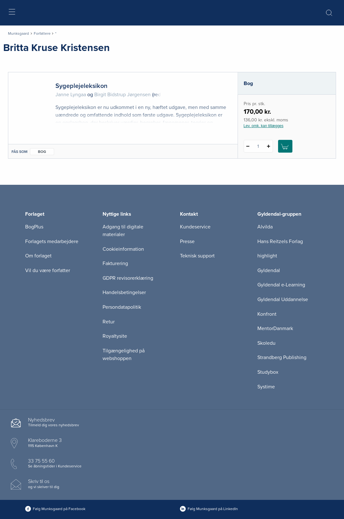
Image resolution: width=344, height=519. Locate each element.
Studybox (267, 372)
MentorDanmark (275, 328)
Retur (109, 322)
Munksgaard (18, 33)
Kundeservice (195, 227)
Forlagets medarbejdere (51, 241)
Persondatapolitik (122, 307)
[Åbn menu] (11, 13)
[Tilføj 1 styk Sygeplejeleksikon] (269, 146)
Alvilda (265, 227)
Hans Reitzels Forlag (280, 241)
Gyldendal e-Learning (281, 285)
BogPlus (34, 227)
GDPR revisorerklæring (128, 278)
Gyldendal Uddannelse (282, 299)
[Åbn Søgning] (329, 13)
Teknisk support (197, 256)
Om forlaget (38, 256)
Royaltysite (115, 336)
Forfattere (42, 33)
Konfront (266, 314)
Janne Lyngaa (70, 94)
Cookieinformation (123, 249)
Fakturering (115, 263)
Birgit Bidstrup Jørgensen (122, 94)
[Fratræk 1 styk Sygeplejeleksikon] (248, 146)
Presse (187, 241)
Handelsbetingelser (124, 292)
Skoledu (266, 343)
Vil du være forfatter (47, 270)
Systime (266, 387)
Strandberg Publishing (281, 357)
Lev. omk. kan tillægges (263, 126)
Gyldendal (268, 270)
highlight (267, 256)
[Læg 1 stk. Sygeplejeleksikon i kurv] (285, 146)
